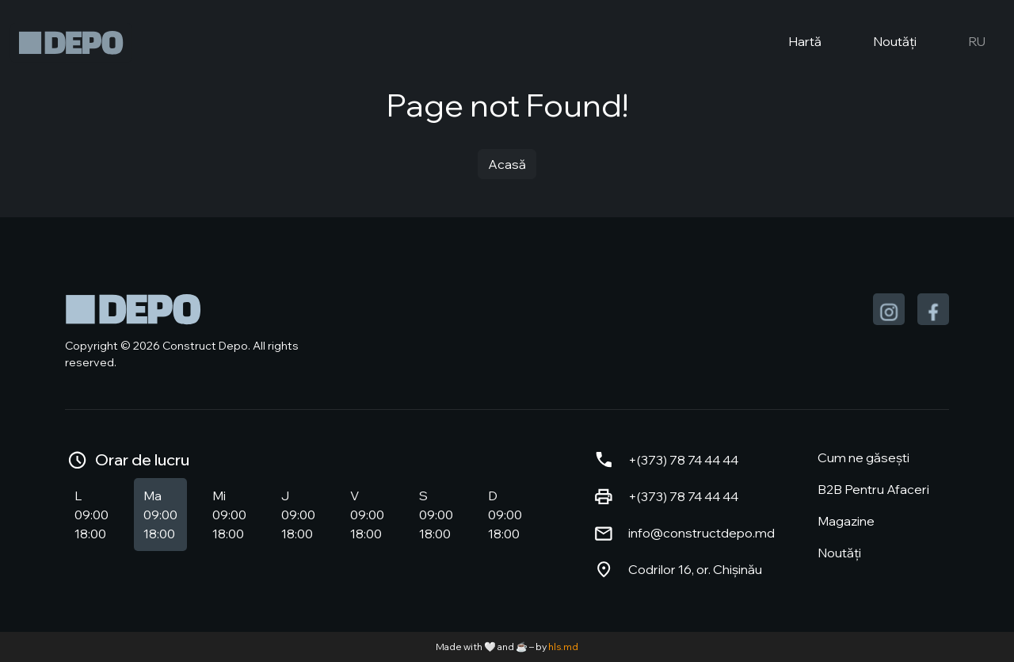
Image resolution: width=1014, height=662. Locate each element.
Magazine (846, 521)
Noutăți (882, 43)
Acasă (507, 164)
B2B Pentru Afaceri (873, 489)
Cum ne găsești (863, 457)
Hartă (791, 43)
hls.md (563, 646)
